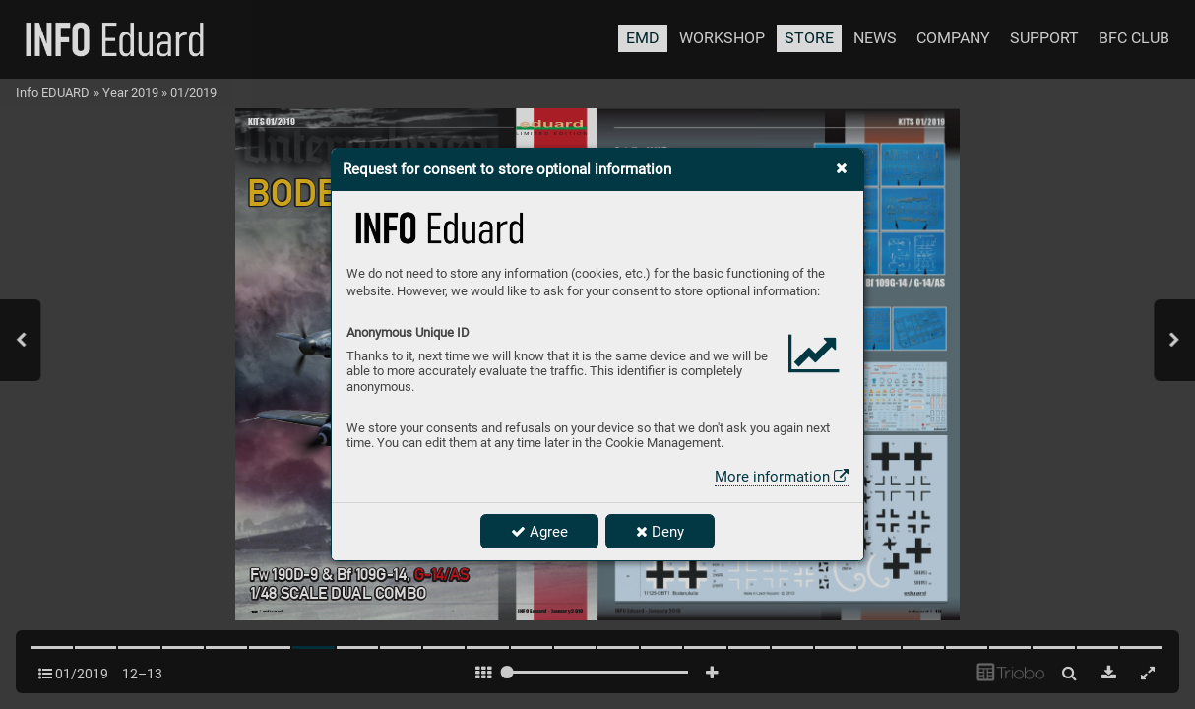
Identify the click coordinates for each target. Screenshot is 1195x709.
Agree (539, 532)
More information (782, 476)
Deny (660, 532)
